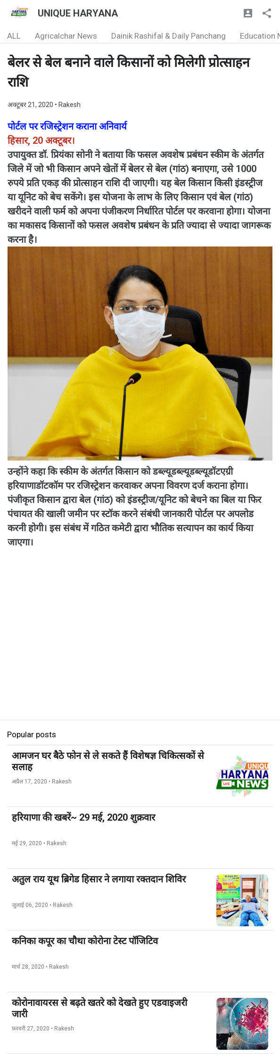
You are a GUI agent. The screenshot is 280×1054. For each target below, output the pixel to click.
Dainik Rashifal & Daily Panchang (168, 36)
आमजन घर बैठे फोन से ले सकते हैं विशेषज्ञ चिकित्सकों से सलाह (108, 761)
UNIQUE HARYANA (78, 13)
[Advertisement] (140, 654)
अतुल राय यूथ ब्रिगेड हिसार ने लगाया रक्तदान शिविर (99, 879)
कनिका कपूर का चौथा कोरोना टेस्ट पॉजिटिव (85, 941)
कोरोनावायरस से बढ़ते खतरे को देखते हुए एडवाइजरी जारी (99, 1008)
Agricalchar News (66, 36)
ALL (14, 36)
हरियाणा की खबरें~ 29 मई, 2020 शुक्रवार (83, 817)
